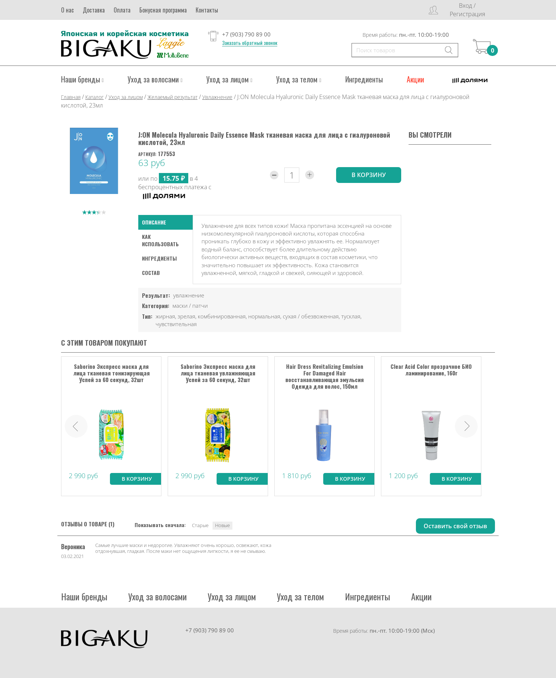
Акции (415, 79)
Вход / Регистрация (467, 9)
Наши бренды (82, 79)
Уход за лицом (229, 79)
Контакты (207, 10)
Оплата (122, 10)
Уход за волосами (155, 79)
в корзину (369, 175)
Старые (200, 525)
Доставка (94, 10)
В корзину (137, 478)
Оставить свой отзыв (455, 526)
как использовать (160, 240)
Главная (71, 96)
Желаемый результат (172, 96)
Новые (222, 525)
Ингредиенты (364, 79)
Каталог (94, 96)
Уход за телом (298, 79)
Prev (76, 426)
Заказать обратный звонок (249, 42)
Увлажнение (217, 96)
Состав (151, 272)
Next (466, 426)
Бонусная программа (163, 10)
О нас (67, 10)
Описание (154, 222)
